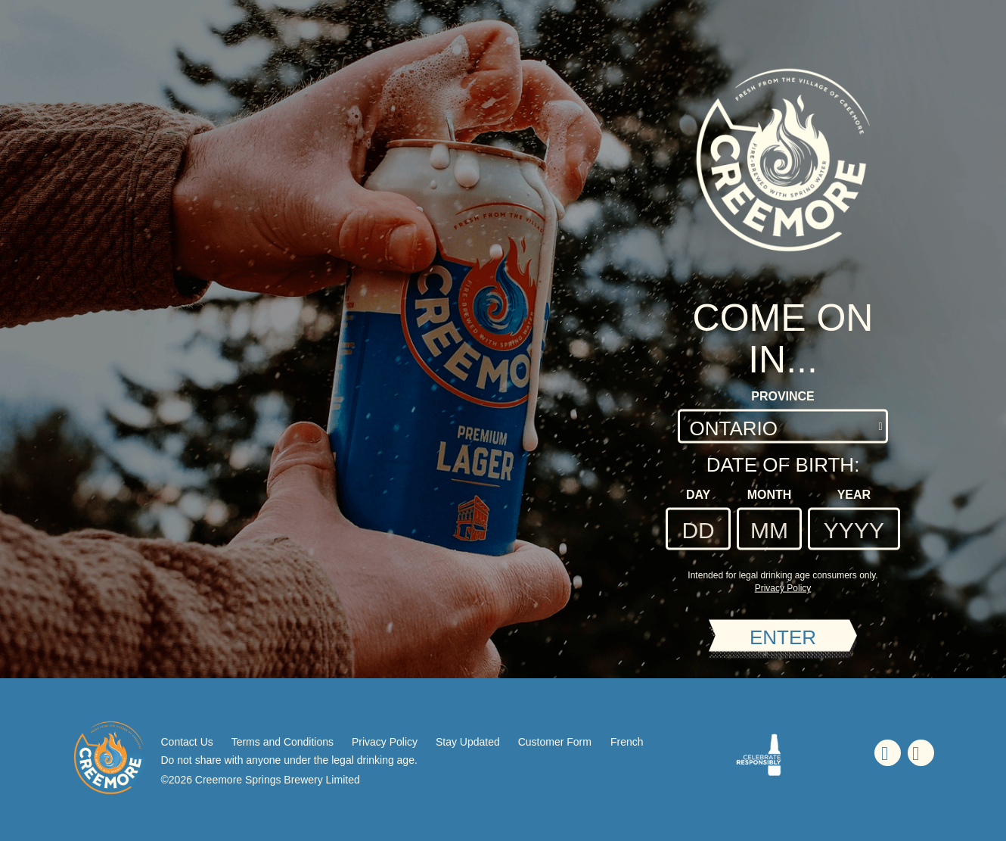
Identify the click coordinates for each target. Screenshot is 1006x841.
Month (769, 494)
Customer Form (554, 742)
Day (698, 494)
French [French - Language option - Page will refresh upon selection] (627, 742)
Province (783, 396)
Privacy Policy (385, 742)
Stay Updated (468, 742)
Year (854, 494)
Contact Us (187, 742)
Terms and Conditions (282, 742)
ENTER (783, 636)
